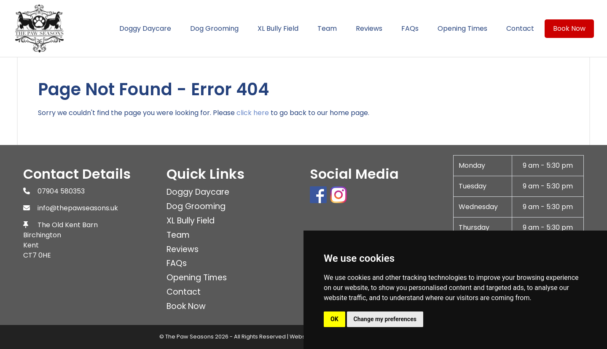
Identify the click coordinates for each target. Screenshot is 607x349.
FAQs (410, 28)
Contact (520, 28)
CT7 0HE (37, 255)
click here (252, 113)
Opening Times (462, 28)
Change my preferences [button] (385, 319)
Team (327, 28)
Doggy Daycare (145, 28)
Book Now (569, 28)
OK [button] (334, 319)
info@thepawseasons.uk (78, 208)
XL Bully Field (278, 28)
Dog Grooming (214, 28)
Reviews (369, 28)
